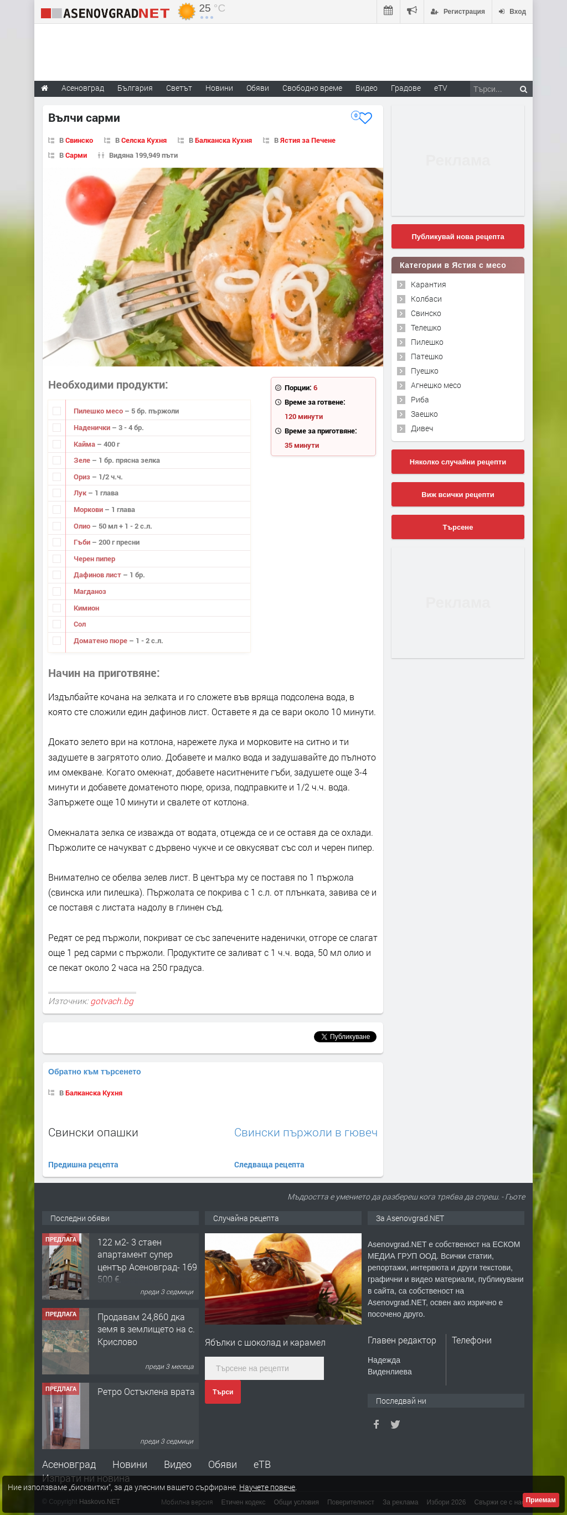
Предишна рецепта (83, 1164)
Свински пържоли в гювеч (306, 1132)
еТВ (262, 1464)
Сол (80, 624)
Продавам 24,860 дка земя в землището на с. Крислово (146, 1329)
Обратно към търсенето (94, 1071)
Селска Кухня (144, 140)
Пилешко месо (99, 411)
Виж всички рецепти (457, 494)
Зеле (83, 460)
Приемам (541, 1500)
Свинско (79, 140)
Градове (406, 87)
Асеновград (69, 1464)
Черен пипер (94, 558)
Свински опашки (93, 1132)
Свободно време (312, 87)
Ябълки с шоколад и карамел (265, 1342)
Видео (178, 1464)
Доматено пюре (101, 640)
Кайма (85, 444)
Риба (420, 399)
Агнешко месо (436, 385)
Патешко (427, 356)
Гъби (83, 542)
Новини (219, 87)
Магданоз (90, 591)
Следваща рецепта (269, 1164)
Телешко (426, 327)
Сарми (76, 155)
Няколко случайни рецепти (458, 462)
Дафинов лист (98, 575)
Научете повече (267, 1487)
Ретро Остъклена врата (146, 1391)
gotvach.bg (111, 1000)
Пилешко (427, 342)
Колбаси (426, 298)
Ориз (83, 477)
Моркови (89, 509)
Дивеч (422, 428)
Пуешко (425, 370)
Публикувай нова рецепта (457, 236)
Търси (223, 1392)
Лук (81, 493)
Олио (83, 526)
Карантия (428, 284)
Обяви (222, 1464)
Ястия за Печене (308, 140)
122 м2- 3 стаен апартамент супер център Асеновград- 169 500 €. (147, 1260)
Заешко (424, 414)
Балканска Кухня (223, 140)
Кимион (86, 608)
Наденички (93, 427)
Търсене (458, 527)
